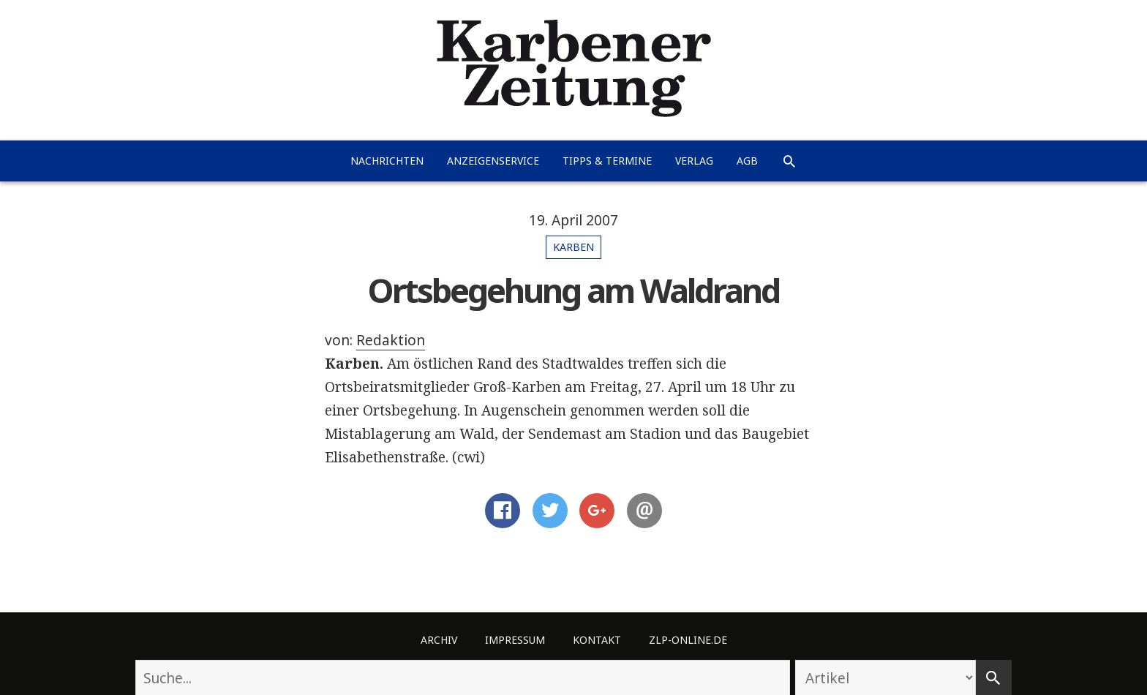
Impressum (515, 640)
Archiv (439, 640)
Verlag (694, 161)
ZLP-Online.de (688, 640)
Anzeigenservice (493, 161)
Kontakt (597, 640)
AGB (747, 161)
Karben (573, 247)
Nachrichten (387, 161)
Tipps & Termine (607, 161)
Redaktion (390, 340)
